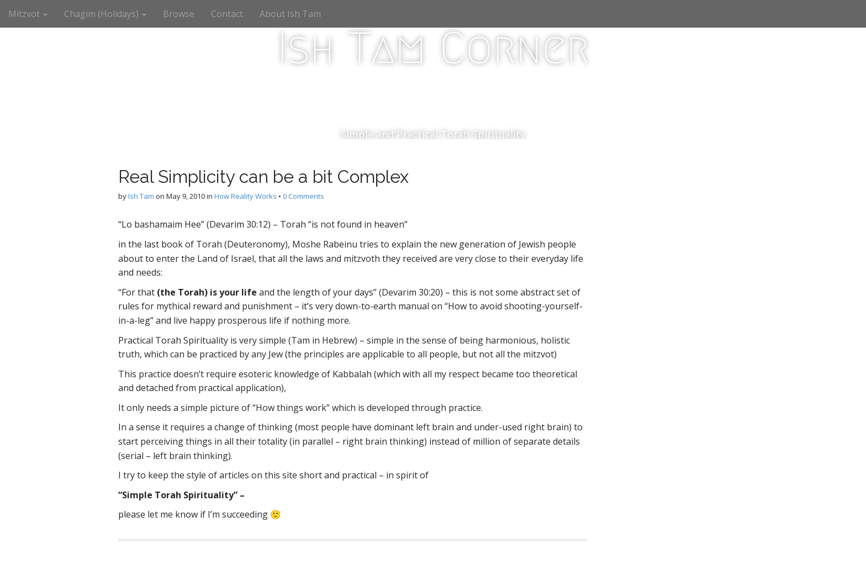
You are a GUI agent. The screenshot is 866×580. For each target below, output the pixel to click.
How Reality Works (245, 196)
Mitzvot (27, 14)
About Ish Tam (290, 14)
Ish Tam (141, 196)
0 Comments (303, 196)
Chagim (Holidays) (105, 14)
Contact (227, 14)
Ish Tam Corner (433, 48)
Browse (178, 14)
